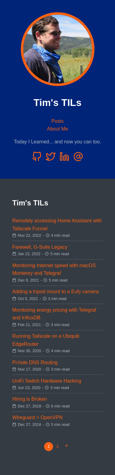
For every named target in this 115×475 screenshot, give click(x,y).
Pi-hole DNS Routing (35, 362)
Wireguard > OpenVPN (37, 417)
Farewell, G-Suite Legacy (39, 247)
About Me (57, 128)
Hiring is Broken (29, 399)
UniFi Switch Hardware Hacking (46, 381)
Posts (57, 121)
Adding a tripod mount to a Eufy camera (55, 291)
